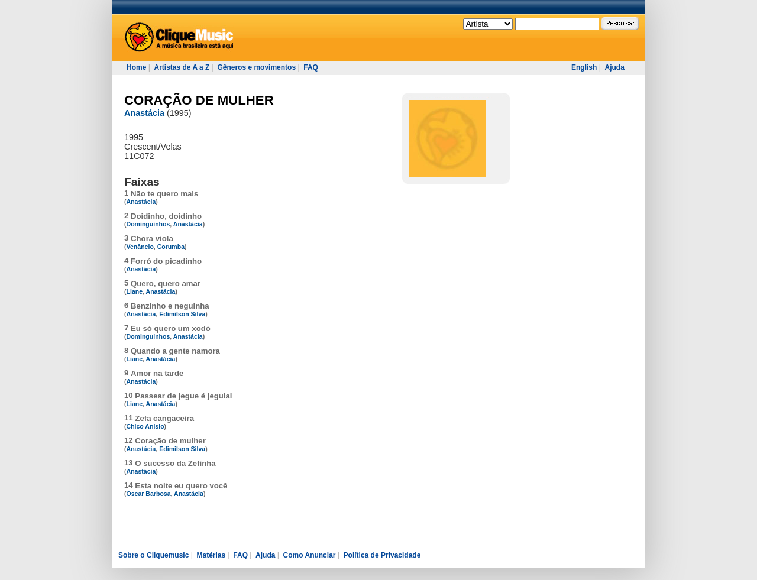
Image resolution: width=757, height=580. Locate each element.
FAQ (310, 67)
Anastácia (144, 113)
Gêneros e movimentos (256, 67)
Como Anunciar (309, 555)
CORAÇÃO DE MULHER (199, 100)
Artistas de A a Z (181, 67)
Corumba (171, 246)
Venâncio (140, 246)
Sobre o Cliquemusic (153, 555)
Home (136, 67)
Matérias (210, 555)
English (584, 67)
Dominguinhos (148, 224)
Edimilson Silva (182, 313)
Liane (135, 291)
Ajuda (614, 67)
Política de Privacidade (382, 555)
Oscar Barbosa (149, 493)
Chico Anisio (145, 426)
